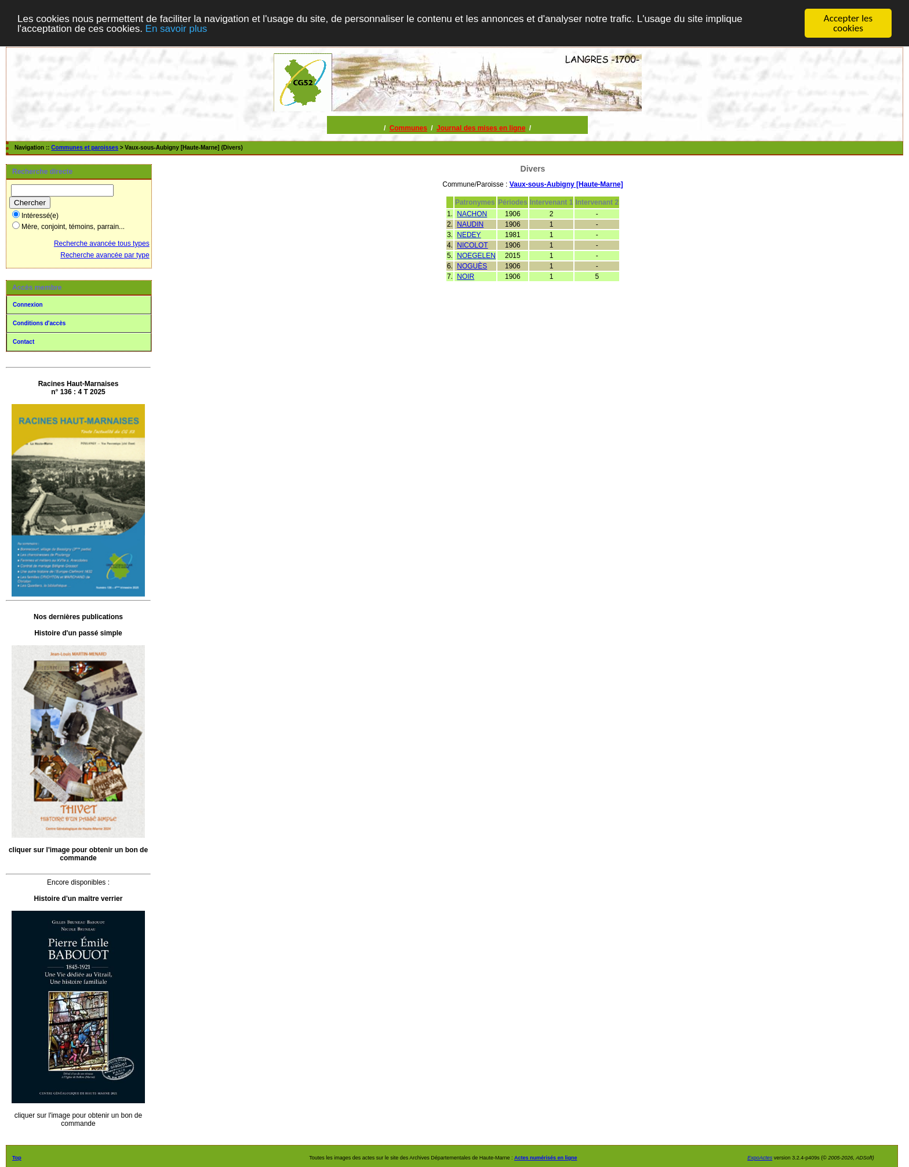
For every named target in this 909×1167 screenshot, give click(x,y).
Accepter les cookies (848, 23)
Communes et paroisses (84, 147)
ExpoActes (759, 1158)
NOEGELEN (476, 256)
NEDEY (469, 235)
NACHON (472, 214)
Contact (23, 342)
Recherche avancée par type (104, 255)
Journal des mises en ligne (481, 128)
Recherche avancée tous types (102, 243)
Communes (408, 128)
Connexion (28, 304)
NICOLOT (472, 245)
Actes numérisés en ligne (545, 1158)
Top (16, 1158)
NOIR (465, 276)
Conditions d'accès (39, 323)
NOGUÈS (472, 266)
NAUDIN (470, 224)
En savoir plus (177, 28)
